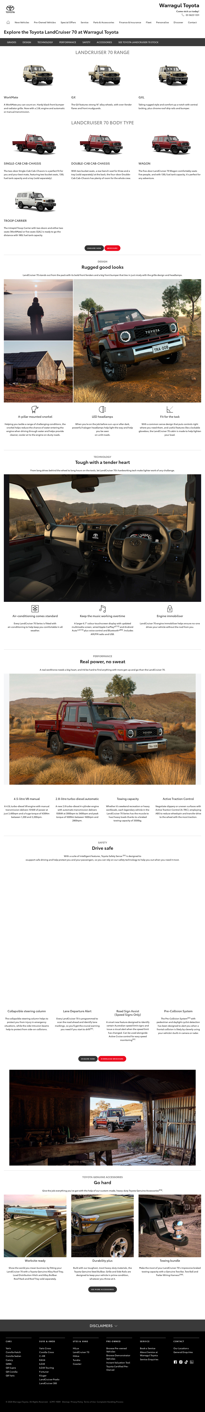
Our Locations (181, 1348)
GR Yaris (10, 1375)
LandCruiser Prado (49, 1379)
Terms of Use (90, 1401)
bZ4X (42, 1363)
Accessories (104, 42)
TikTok (186, 1362)
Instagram (181, 1362)
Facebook (175, 1362)
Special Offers (68, 22)
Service (84, 22)
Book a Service (148, 1348)
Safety (86, 42)
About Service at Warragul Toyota (149, 1353)
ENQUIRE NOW (94, 248)
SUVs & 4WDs (47, 1341)
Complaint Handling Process (110, 1401)
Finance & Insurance (130, 22)
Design (27, 42)
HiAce (76, 1356)
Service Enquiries (149, 1359)
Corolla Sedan (13, 1356)
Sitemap (66, 1401)
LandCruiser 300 (48, 1383)
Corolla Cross (46, 1352)
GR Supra (11, 1367)
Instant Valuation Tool (118, 1362)
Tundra (76, 1360)
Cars (9, 1341)
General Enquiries (183, 1352)
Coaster (77, 1363)
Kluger (42, 1375)
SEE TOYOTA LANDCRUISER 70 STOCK (138, 42)
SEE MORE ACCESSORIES (102, 1289)
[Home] (8, 22)
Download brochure (112, 1059)
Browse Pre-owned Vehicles (116, 1350)
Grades (11, 42)
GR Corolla (11, 1371)
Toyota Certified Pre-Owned (117, 1368)
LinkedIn (192, 1362)
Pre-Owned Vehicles (45, 22)
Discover (178, 22)
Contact (192, 22)
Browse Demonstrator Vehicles (118, 1357)
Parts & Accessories (103, 22)
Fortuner (44, 1371)
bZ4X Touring (46, 1367)
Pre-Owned (113, 1341)
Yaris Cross (45, 1348)
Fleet (148, 22)
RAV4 (42, 1360)
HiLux (76, 1348)
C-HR (42, 1356)
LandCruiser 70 (81, 1352)
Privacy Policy (77, 1401)
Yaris (8, 1348)
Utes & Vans (80, 1341)
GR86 (9, 1363)
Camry (9, 1360)
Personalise (162, 22)
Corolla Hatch (13, 1352)
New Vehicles (22, 22)
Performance (67, 42)
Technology (45, 42)
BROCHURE (112, 248)
